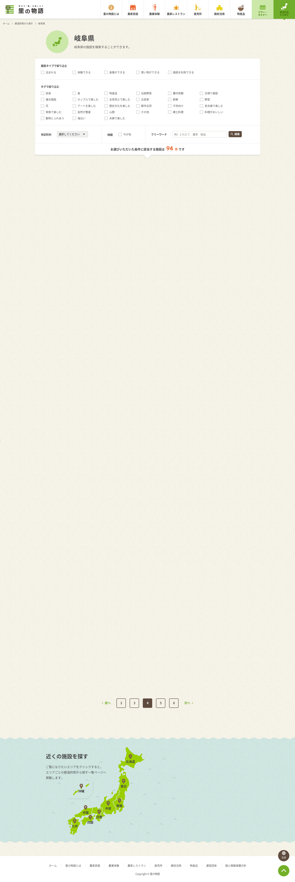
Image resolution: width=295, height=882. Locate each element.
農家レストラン (176, 14)
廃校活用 (219, 14)
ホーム (6, 23)
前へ (108, 703)
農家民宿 (133, 14)
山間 (112, 112)
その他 (145, 112)
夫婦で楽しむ (117, 118)
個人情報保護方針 (235, 865)
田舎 (48, 93)
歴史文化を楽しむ (119, 106)
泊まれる (51, 72)
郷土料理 (178, 112)
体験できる (84, 72)
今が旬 (127, 134)
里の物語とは (111, 14)
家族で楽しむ (54, 112)
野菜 (207, 99)
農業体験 (154, 14)
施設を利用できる (183, 72)
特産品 (241, 14)
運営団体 (211, 865)
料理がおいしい (214, 112)
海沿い (81, 118)
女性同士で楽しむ (119, 99)
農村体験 (178, 93)
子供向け (178, 106)
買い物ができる (150, 72)
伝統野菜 (146, 93)
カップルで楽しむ (88, 99)
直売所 (198, 14)
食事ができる (117, 72)
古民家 (145, 99)
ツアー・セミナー (262, 14)
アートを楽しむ (87, 106)
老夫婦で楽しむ (214, 106)
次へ (187, 703)
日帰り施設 (211, 93)
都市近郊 (146, 106)
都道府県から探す (284, 14)
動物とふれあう (55, 118)
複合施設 (51, 99)
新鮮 (175, 99)
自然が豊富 (84, 112)
